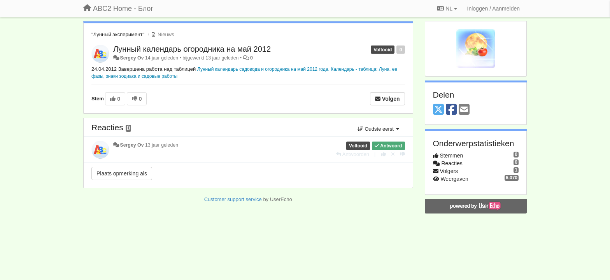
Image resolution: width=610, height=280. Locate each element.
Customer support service (233, 199)
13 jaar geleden (161, 145)
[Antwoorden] (352, 154)
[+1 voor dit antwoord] (383, 154)
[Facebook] (451, 110)
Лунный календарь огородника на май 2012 (192, 49)
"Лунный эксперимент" (117, 34)
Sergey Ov (132, 58)
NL (447, 8)
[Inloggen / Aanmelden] (493, 8)
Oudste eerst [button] (378, 129)
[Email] (464, 110)
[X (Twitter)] (438, 110)
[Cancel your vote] (393, 154)
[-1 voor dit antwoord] (402, 154)
